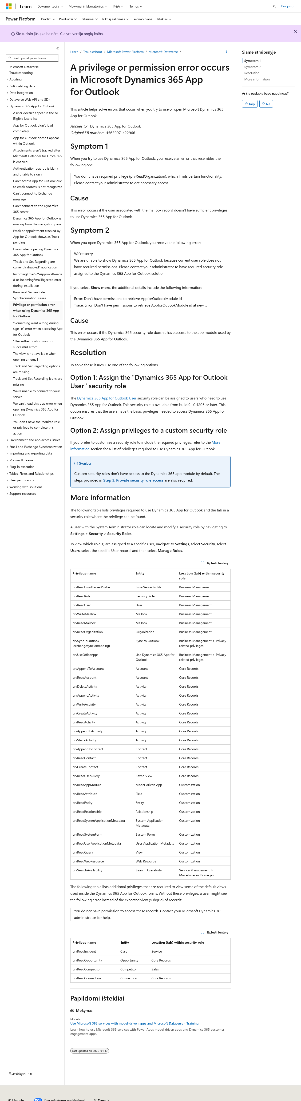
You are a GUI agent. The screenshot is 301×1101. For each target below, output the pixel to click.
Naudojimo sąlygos (234, 1098)
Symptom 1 (252, 60)
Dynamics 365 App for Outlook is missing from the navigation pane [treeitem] (37, 221)
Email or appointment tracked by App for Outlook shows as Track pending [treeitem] (36, 236)
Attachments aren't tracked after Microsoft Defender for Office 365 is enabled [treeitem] (37, 156)
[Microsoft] (9, 6)
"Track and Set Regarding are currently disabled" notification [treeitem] (35, 264)
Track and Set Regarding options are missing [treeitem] (36, 369)
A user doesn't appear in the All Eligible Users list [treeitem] (35, 116)
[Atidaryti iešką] (274, 6)
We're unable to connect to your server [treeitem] (36, 394)
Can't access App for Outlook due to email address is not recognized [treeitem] (37, 184)
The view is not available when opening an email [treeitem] (34, 356)
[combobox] (32, 58)
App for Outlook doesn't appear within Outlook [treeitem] (36, 141)
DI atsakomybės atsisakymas (26, 1098)
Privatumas (136, 1098)
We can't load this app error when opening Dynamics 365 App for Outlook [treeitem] (37, 409)
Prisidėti (116, 1098)
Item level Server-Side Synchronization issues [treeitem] (29, 295)
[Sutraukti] (58, 48)
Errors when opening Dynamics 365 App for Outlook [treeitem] (35, 252)
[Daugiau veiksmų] (226, 52)
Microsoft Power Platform (125, 51)
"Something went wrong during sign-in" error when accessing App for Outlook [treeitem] (38, 329)
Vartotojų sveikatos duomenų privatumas (182, 1098)
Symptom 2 (252, 66)
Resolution (251, 73)
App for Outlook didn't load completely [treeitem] (33, 128)
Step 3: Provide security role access (133, 480)
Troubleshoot (92, 51)
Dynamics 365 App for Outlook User (106, 397)
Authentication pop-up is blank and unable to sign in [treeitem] (35, 171)
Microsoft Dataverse (163, 51)
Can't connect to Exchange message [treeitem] (32, 196)
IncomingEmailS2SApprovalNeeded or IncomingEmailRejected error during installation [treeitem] (37, 280)
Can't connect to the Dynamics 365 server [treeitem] (35, 208)
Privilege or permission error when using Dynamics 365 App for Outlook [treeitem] (36, 310)
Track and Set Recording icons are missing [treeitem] (37, 381)
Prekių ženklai (263, 1098)
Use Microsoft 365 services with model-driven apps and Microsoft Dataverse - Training (134, 1023)
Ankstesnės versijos (66, 1098)
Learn (74, 51)
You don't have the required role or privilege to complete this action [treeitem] (36, 427)
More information (257, 79)
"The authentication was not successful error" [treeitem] (33, 344)
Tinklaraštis (94, 1098)
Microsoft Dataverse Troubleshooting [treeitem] (24, 69)
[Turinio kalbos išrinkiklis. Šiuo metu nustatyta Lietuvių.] (16, 1087)
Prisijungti (288, 6)
